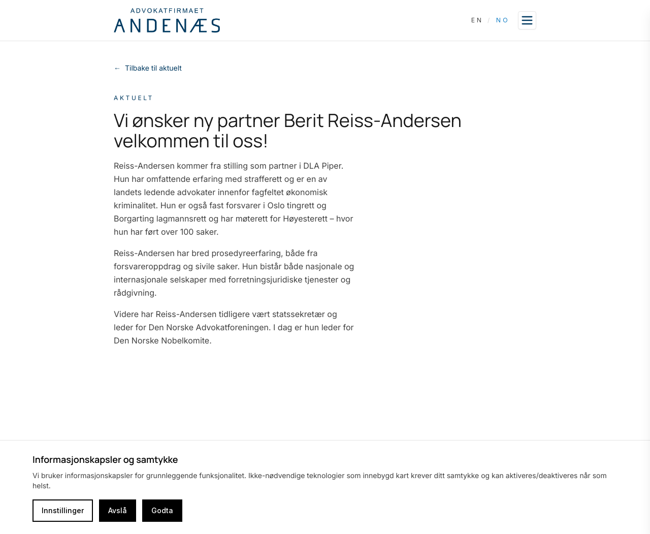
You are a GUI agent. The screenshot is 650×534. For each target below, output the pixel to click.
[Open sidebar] (527, 20)
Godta (162, 510)
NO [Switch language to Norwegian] (503, 20)
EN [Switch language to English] (477, 20)
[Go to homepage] (167, 20)
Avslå (117, 510)
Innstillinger (63, 510)
